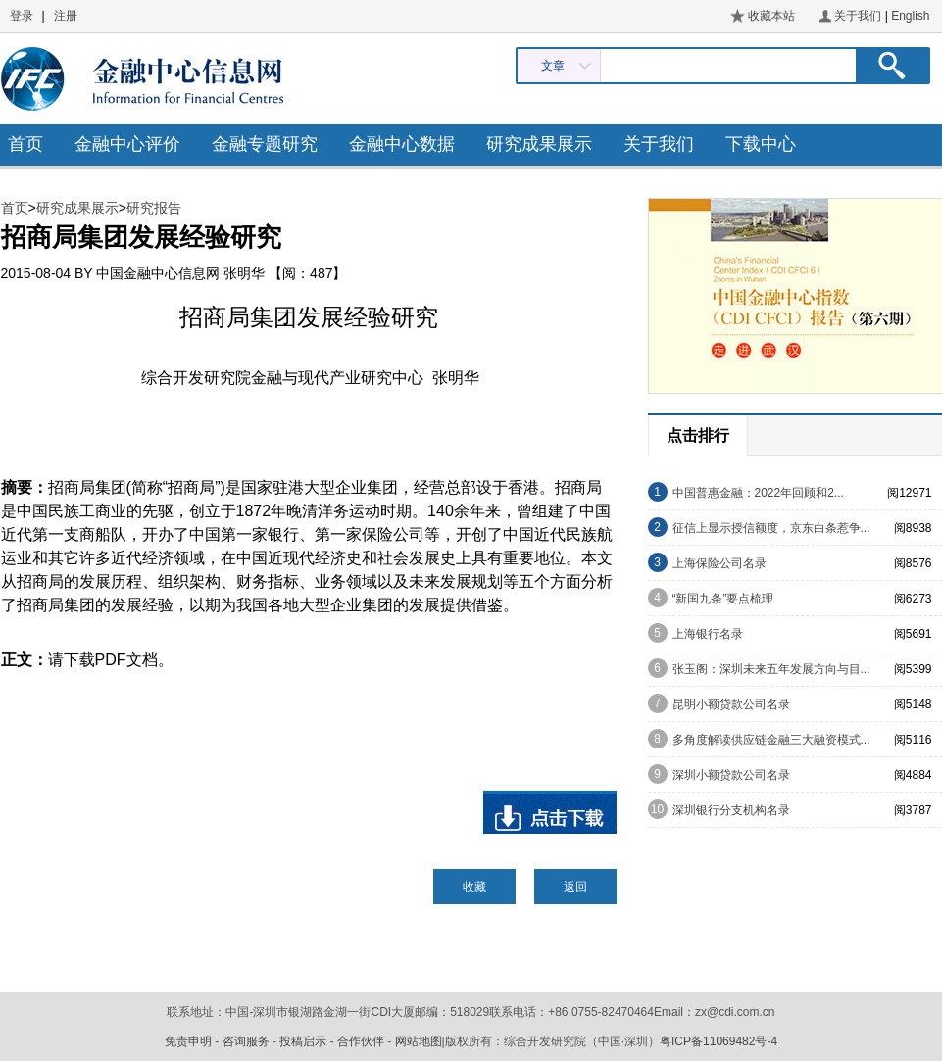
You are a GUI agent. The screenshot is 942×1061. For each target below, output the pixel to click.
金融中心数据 (402, 144)
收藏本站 (771, 16)
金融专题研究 (265, 144)
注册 (65, 16)
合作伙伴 (360, 1041)
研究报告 (153, 208)
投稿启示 (302, 1041)
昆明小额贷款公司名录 (731, 704)
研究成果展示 (539, 144)
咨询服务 (246, 1041)
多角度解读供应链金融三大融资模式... (771, 740)
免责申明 (188, 1041)
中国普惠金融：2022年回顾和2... (758, 493)
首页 (25, 144)
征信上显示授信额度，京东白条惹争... (771, 528)
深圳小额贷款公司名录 (731, 775)
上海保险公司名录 (719, 563)
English (910, 16)
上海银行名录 (707, 634)
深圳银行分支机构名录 (731, 810)
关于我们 (857, 16)
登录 (21, 16)
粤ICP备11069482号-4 (718, 1041)
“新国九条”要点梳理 (723, 598)
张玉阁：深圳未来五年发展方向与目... (771, 669)
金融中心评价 (127, 144)
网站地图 (418, 1041)
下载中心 (760, 144)
